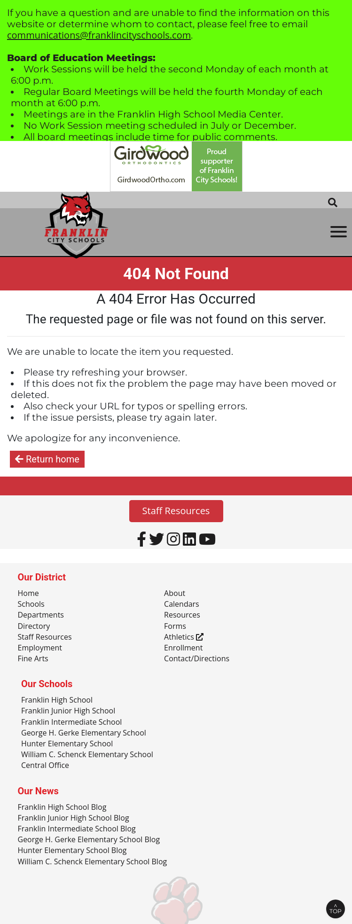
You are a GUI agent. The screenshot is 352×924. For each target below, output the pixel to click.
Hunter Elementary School (67, 744)
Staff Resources (176, 510)
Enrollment (183, 648)
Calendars (181, 604)
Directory (34, 626)
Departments (41, 615)
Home (28, 593)
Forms (175, 626)
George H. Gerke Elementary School (83, 733)
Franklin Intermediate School (71, 722)
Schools (31, 604)
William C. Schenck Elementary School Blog (92, 862)
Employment (40, 648)
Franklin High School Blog (62, 807)
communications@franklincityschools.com (99, 35)
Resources (182, 615)
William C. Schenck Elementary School (87, 755)
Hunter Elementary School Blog (72, 850)
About (174, 593)
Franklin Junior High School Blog (73, 818)
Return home (47, 459)
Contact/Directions (196, 659)
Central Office (45, 765)
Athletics (183, 637)
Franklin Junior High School (68, 711)
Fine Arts (33, 659)
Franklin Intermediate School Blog (77, 829)
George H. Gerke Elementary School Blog (89, 840)
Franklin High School (57, 700)
